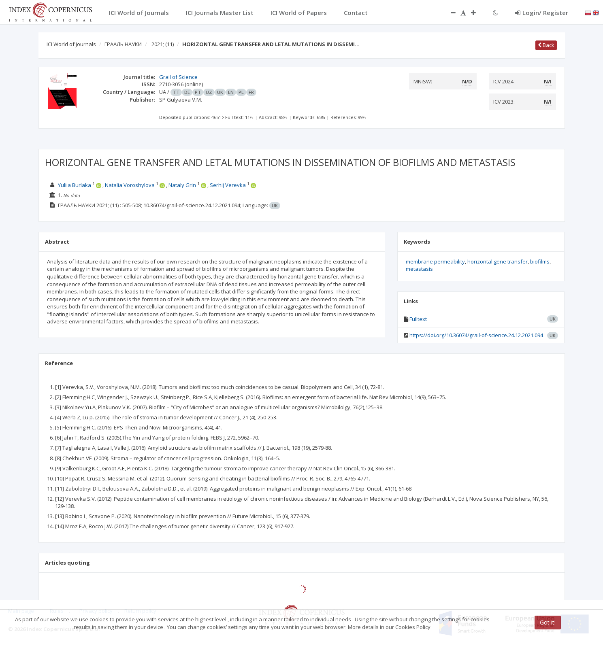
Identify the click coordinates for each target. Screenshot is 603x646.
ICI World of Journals (71, 44)
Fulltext (418, 319)
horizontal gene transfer (497, 261)
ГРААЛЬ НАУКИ (123, 44)
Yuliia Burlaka (75, 185)
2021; (162, 44)
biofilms (540, 261)
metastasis (419, 268)
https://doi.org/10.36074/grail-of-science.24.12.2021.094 (476, 335)
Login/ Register (541, 12)
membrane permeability (435, 261)
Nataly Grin (182, 185)
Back (546, 45)
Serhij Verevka (228, 185)
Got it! (548, 622)
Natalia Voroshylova (130, 185)
